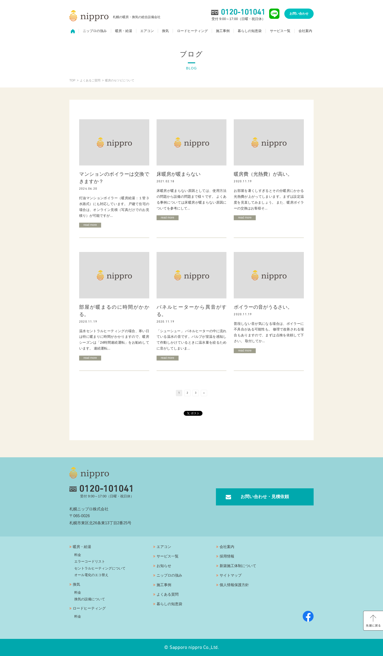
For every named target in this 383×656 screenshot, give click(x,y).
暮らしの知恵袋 (250, 31)
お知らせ (164, 566)
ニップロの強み (95, 31)
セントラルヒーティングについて (100, 568)
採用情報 (227, 556)
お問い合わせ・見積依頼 (265, 496)
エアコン (147, 31)
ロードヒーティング (192, 31)
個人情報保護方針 (234, 585)
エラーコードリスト (89, 561)
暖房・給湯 (123, 31)
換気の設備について (89, 599)
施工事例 (223, 31)
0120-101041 (101, 489)
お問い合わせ (299, 13)
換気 (165, 31)
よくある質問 (168, 594)
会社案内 (305, 31)
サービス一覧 (280, 31)
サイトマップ (231, 575)
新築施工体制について (238, 566)
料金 (77, 555)
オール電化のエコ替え (91, 575)
